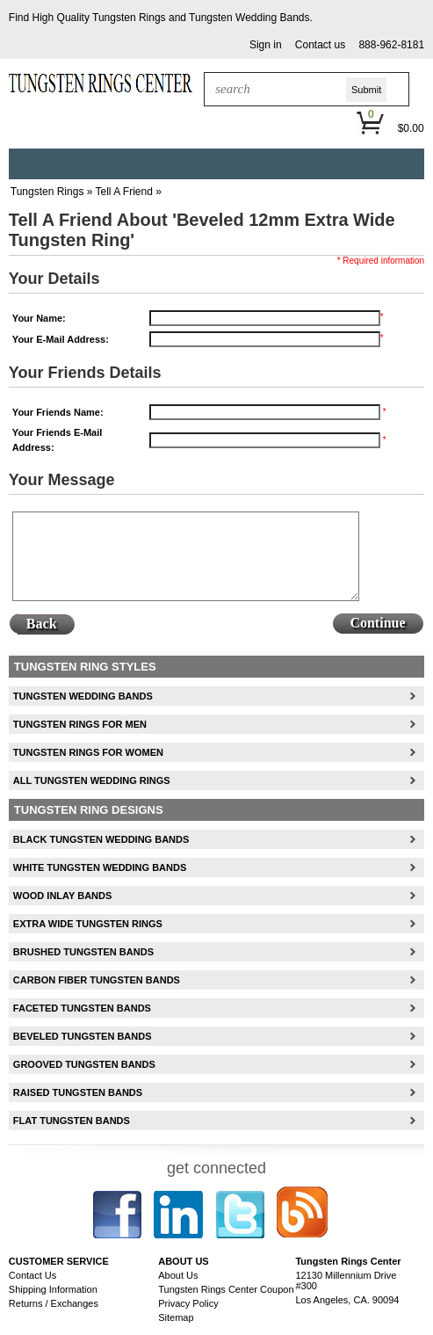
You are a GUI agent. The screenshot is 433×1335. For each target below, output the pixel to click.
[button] (265, 45)
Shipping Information (53, 1289)
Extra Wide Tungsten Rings (87, 923)
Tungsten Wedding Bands (249, 17)
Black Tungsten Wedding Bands (101, 839)
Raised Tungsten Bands (77, 1092)
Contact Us (32, 1275)
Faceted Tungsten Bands (82, 1008)
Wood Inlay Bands (62, 895)
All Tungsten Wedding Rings (91, 780)
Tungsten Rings (129, 17)
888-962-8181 (391, 45)
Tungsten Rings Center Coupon (225, 1289)
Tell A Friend (124, 191)
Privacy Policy (188, 1303)
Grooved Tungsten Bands (84, 1064)
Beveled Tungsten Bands (82, 1036)
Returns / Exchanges (53, 1303)
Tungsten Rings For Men (80, 724)
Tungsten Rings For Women (88, 752)
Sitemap (175, 1317)
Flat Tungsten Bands (71, 1120)
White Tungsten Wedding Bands (99, 867)
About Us (178, 1275)
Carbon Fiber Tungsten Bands (96, 980)
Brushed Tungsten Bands (83, 952)
